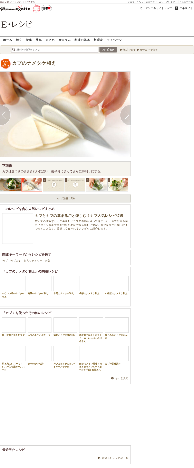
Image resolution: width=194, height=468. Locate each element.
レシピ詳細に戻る (65, 198)
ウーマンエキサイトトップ (156, 8)
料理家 (98, 40)
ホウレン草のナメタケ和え (14, 287)
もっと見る (121, 378)
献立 (19, 40)
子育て (131, 2)
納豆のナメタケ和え (39, 285)
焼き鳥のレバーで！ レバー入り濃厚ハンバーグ (14, 358)
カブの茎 (15, 260)
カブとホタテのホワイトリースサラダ (65, 357)
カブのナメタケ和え (34, 63)
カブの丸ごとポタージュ (39, 328)
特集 (29, 40)
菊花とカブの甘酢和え (65, 326)
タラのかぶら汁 (39, 355)
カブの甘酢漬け (117, 355)
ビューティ (151, 2)
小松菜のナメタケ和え (117, 285)
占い (161, 2)
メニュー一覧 (186, 2)
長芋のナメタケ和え (91, 285)
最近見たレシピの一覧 (115, 457)
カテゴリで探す (148, 49)
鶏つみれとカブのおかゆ (117, 328)
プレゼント (171, 2)
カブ (5, 260)
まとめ (50, 40)
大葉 (47, 260)
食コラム (65, 40)
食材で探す (129, 49)
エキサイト (186, 8)
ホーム (7, 40)
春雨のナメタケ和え (65, 285)
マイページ (114, 40)
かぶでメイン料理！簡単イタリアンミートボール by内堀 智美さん (91, 358)
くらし (140, 2)
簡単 (39, 40)
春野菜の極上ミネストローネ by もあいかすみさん (91, 330)
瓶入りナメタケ (33, 260)
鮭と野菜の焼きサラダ (14, 326)
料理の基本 (82, 40)
